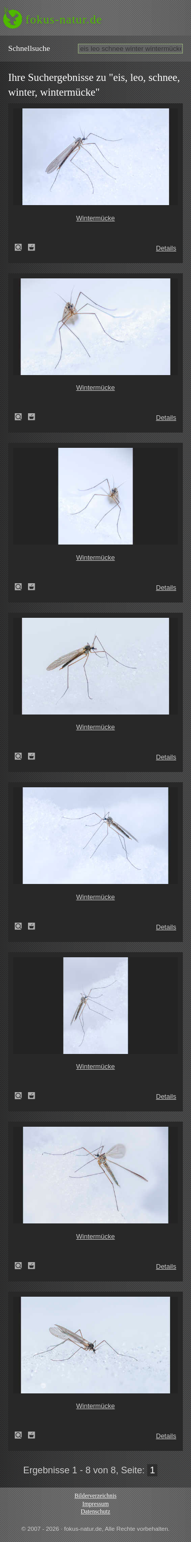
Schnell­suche (29, 48)
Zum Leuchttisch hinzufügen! (31, 247)
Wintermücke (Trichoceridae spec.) (21, 247)
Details (166, 248)
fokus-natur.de (63, 19)
